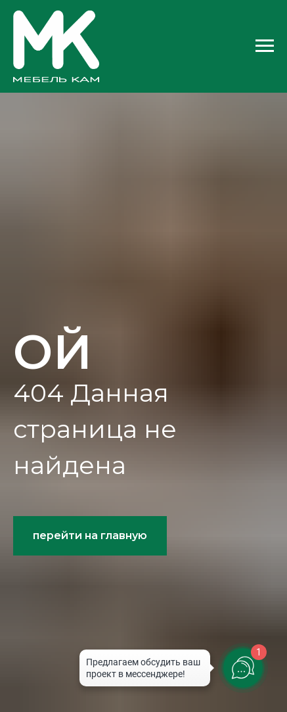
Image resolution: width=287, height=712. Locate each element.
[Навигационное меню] (264, 46)
